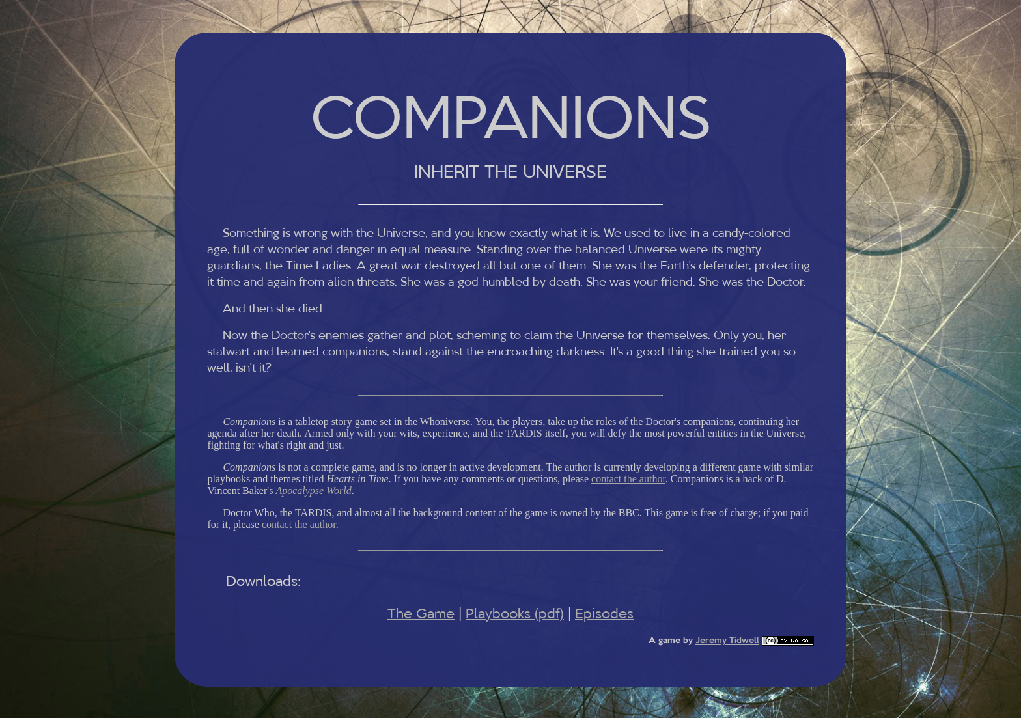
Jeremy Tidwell (727, 641)
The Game (421, 613)
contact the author (628, 478)
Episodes (604, 613)
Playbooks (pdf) (515, 613)
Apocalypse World (313, 490)
